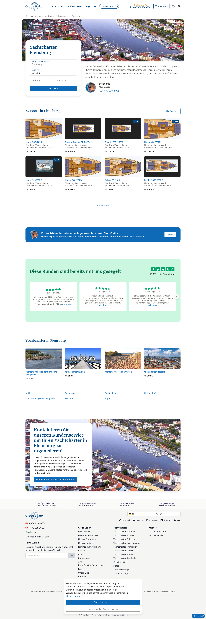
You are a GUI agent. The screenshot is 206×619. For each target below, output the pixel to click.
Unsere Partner (86, 543)
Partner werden (156, 535)
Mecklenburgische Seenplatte (40, 398)
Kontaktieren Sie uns (37, 536)
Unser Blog (83, 572)
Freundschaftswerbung (90, 546)
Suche (53, 88)
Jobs (80, 554)
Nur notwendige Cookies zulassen (103, 609)
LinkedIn (166, 520)
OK (71, 555)
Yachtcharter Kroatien (124, 535)
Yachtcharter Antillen (123, 554)
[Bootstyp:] (53, 72)
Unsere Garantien (87, 539)
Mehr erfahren (73, 596)
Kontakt (170, 234)
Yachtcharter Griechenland (126, 543)
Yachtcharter (98, 565)
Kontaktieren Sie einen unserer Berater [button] (55, 479)
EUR (167, 514)
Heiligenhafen (151, 393)
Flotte (116, 565)
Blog (177, 520)
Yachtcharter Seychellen (125, 558)
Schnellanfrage (120, 573)
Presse (81, 550)
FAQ (80, 569)
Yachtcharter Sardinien (124, 531)
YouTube (138, 520)
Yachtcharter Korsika (123, 550)
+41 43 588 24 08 (34, 527)
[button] (57, 6)
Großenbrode (111, 393)
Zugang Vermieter (157, 531)
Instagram (152, 520)
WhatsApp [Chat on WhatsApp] (31, 532)
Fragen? (198, 616)
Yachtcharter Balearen (124, 539)
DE (140, 514)
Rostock (69, 398)
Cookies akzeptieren (103, 602)
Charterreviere (120, 562)
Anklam (29, 393)
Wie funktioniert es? (88, 535)
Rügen (108, 398)
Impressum (84, 558)
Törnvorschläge (121, 569)
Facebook (124, 520)
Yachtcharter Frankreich (125, 546)
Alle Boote (172, 111)
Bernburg (70, 393)
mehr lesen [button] (67, 304)
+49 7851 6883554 (109, 91)
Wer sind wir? (85, 531)
